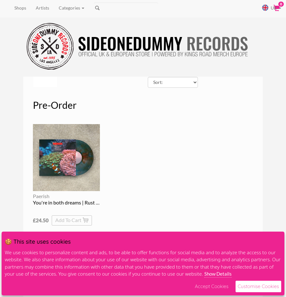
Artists (42, 8)
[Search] (126, 8)
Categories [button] (71, 8)
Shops (20, 8)
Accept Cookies (211, 286)
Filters (44, 82)
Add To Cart (71, 220)
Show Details (218, 274)
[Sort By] (173, 82)
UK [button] (271, 7)
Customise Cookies (258, 286)
